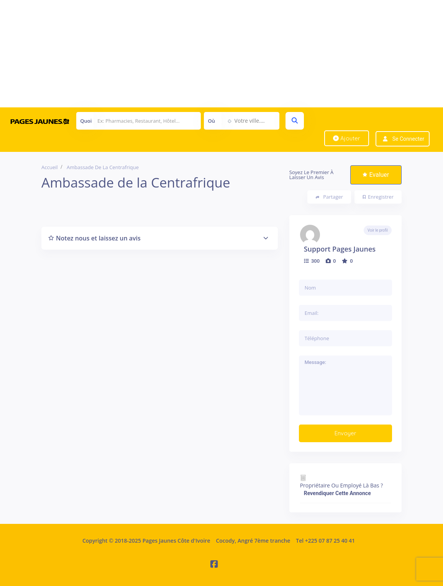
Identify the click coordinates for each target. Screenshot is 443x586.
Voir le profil (378, 230)
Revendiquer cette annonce (337, 493)
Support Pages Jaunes (340, 248)
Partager (329, 197)
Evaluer (376, 174)
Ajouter (346, 138)
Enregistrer (378, 196)
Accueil (49, 167)
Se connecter (408, 139)
